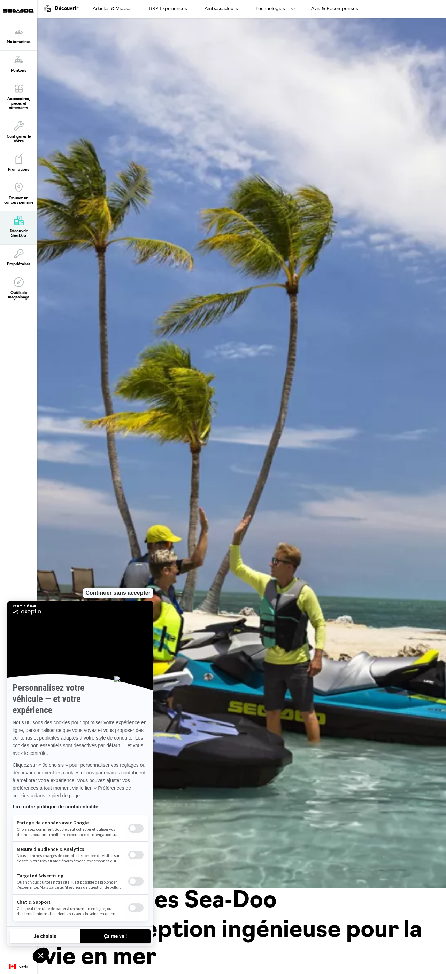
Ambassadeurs (221, 8)
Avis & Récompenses (334, 8)
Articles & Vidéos (112, 8)
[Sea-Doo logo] (18, 11)
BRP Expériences (168, 8)
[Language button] (18, 967)
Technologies (270, 8)
